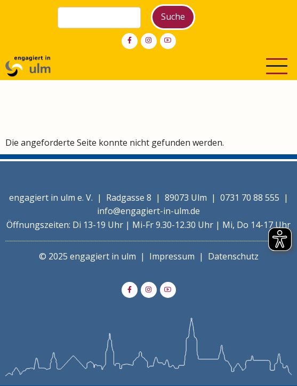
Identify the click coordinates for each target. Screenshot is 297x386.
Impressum (172, 256)
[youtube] (168, 41)
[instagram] (149, 41)
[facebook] (130, 41)
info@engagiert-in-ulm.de (148, 211)
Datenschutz (233, 256)
